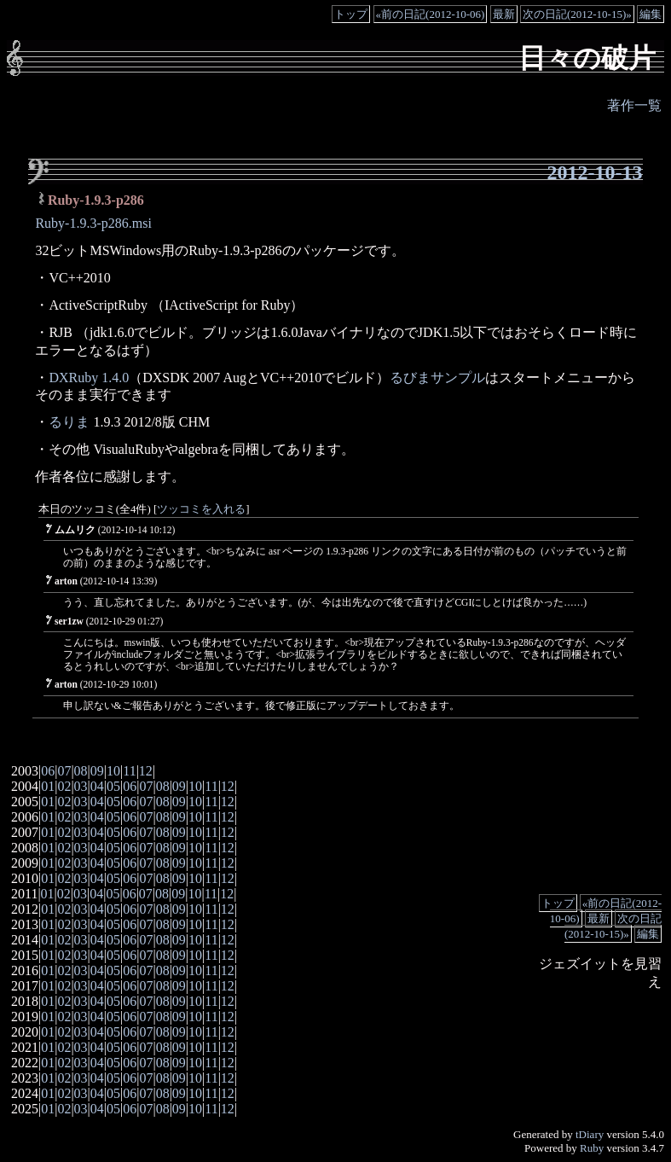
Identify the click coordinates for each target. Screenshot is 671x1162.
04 (97, 786)
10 (113, 771)
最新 (504, 14)
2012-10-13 (595, 172)
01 (48, 786)
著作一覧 (634, 105)
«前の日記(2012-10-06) (430, 14)
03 (81, 786)
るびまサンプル (437, 377)
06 (48, 771)
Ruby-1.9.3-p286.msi (93, 223)
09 (97, 771)
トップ (350, 14)
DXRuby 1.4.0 (89, 377)
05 (113, 786)
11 (129, 771)
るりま (69, 422)
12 (146, 771)
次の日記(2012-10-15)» (577, 14)
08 (81, 771)
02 (64, 786)
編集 (650, 14)
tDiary (590, 1134)
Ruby (592, 1148)
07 (64, 771)
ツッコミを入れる (201, 509)
